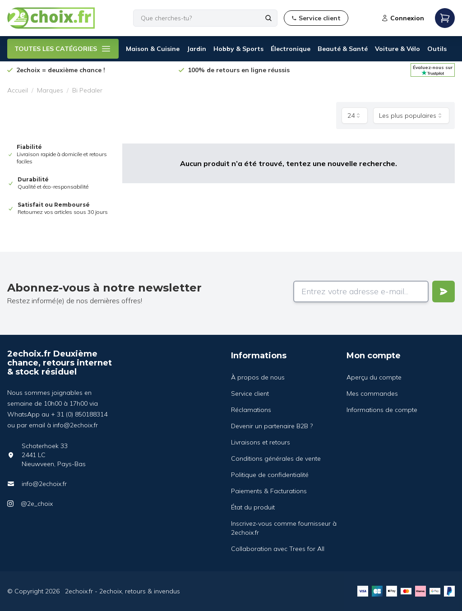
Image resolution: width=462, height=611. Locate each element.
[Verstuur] (443, 291)
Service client (250, 393)
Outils (437, 49)
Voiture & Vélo (397, 49)
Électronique (290, 49)
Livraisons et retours (260, 442)
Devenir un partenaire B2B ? (272, 426)
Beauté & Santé (343, 49)
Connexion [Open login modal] (402, 18)
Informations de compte (381, 410)
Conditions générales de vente (276, 458)
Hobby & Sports (238, 49)
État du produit (253, 507)
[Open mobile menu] (445, 18)
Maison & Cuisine (153, 49)
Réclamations (251, 410)
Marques (50, 90)
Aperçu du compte (374, 377)
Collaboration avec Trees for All (277, 549)
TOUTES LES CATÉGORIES (62, 48)
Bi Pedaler (87, 90)
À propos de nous (258, 377)
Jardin (196, 49)
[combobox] (355, 115)
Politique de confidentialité (270, 475)
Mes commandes (372, 393)
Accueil (17, 90)
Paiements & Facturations (269, 491)
